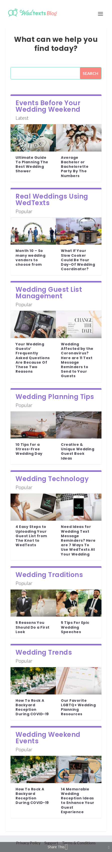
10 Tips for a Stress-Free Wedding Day (29, 449)
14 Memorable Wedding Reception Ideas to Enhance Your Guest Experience (77, 800)
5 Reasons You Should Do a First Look (33, 627)
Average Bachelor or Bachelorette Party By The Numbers (74, 166)
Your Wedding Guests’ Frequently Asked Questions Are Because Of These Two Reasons (33, 358)
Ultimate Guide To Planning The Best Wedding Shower (32, 164)
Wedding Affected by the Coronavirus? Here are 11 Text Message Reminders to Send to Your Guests (77, 360)
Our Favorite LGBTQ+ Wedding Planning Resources (78, 707)
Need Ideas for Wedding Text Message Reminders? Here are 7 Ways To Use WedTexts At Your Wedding (78, 540)
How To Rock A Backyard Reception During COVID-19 (32, 707)
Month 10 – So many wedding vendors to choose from (30, 257)
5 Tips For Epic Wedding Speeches (75, 627)
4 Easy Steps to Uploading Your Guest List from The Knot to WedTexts (31, 535)
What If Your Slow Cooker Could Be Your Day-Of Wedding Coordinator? (78, 259)
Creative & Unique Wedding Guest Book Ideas (77, 451)
